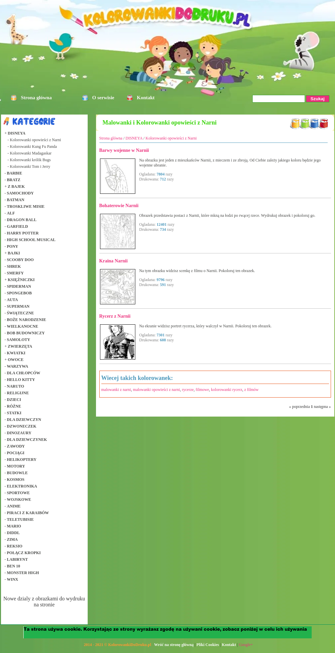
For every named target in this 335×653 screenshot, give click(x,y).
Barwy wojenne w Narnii (124, 150)
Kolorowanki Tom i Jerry (30, 166)
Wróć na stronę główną (174, 644)
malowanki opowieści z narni (156, 389)
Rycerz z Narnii (115, 316)
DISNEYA (134, 138)
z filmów (251, 389)
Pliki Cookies (207, 644)
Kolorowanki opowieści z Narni (35, 140)
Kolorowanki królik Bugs (30, 160)
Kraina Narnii (113, 260)
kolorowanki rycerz (226, 389)
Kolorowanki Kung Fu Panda (33, 146)
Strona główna (36, 97)
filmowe (202, 389)
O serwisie (103, 97)
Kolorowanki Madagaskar (31, 153)
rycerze (188, 389)
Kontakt (146, 97)
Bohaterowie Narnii (119, 205)
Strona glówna (111, 138)
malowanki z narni (116, 389)
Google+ (246, 644)
